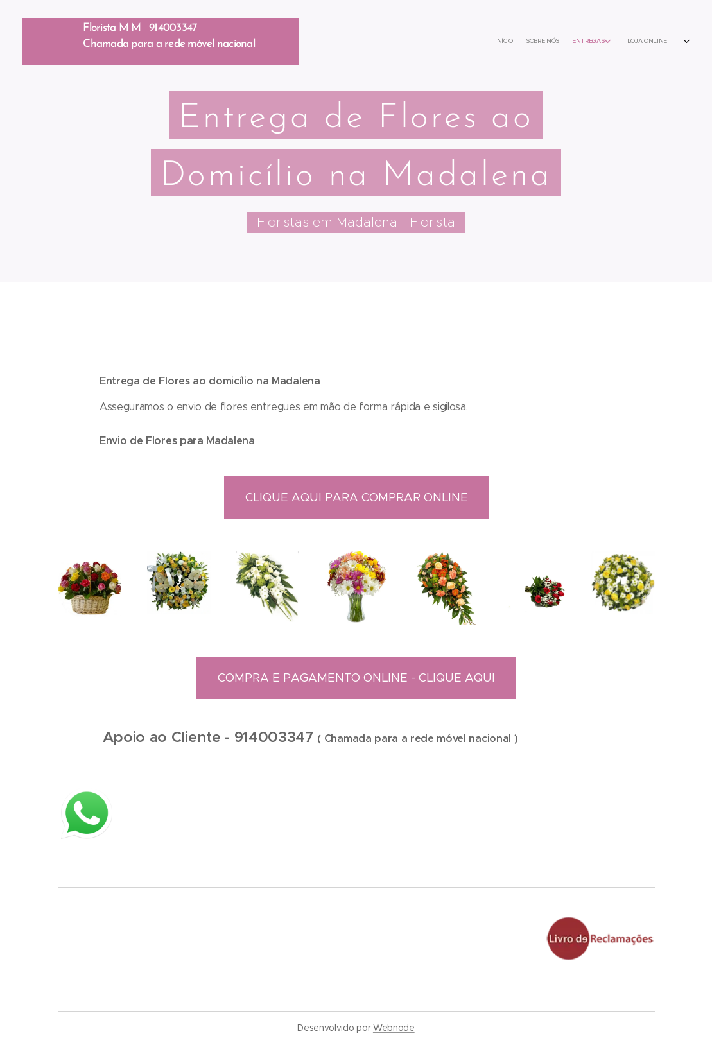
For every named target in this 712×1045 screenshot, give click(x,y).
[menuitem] (553, 42)
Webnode (394, 1027)
